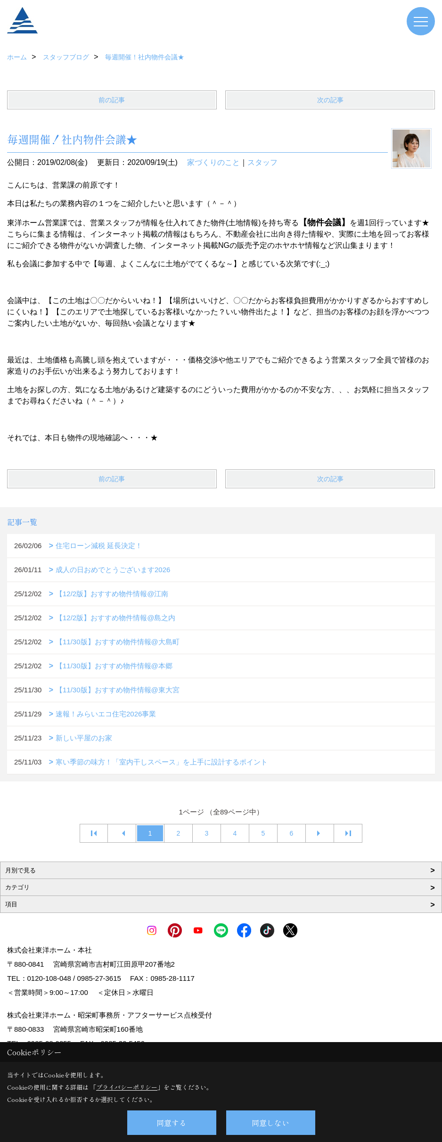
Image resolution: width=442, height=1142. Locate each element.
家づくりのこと (213, 162)
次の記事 (330, 100)
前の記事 (111, 100)
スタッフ (262, 162)
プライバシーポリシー (126, 1087)
